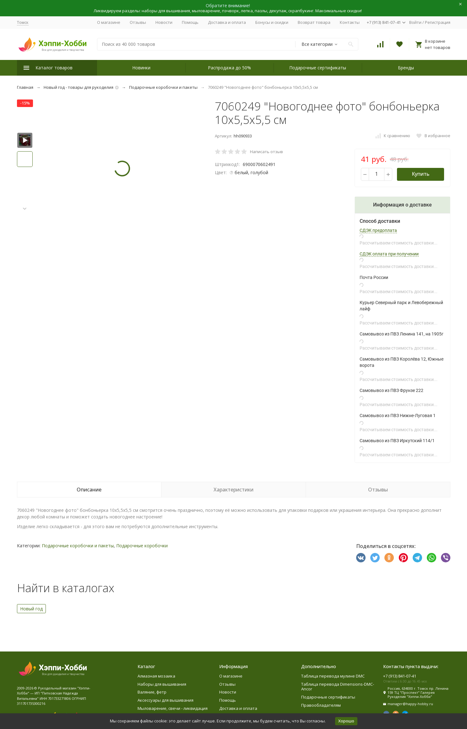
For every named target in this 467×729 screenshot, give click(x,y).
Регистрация (437, 22)
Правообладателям (321, 705)
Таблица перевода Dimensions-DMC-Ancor (337, 686)
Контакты (350, 22)
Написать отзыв (266, 151)
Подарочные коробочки (142, 546)
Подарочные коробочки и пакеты (163, 87)
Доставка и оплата (227, 22)
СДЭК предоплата (378, 230)
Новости (163, 22)
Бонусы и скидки (271, 22)
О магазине (108, 22)
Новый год (31, 609)
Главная (25, 87)
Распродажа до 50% (229, 68)
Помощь (190, 22)
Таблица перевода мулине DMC (333, 676)
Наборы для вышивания (162, 684)
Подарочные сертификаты (317, 68)
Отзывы (138, 22)
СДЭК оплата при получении (389, 253)
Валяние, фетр (152, 692)
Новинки (141, 68)
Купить (420, 173)
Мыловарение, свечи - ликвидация (173, 708)
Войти (415, 22)
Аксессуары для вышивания (165, 700)
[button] (25, 209)
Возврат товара (314, 22)
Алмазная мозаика (156, 676)
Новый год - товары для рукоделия (78, 87)
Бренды (406, 68)
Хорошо (346, 721)
